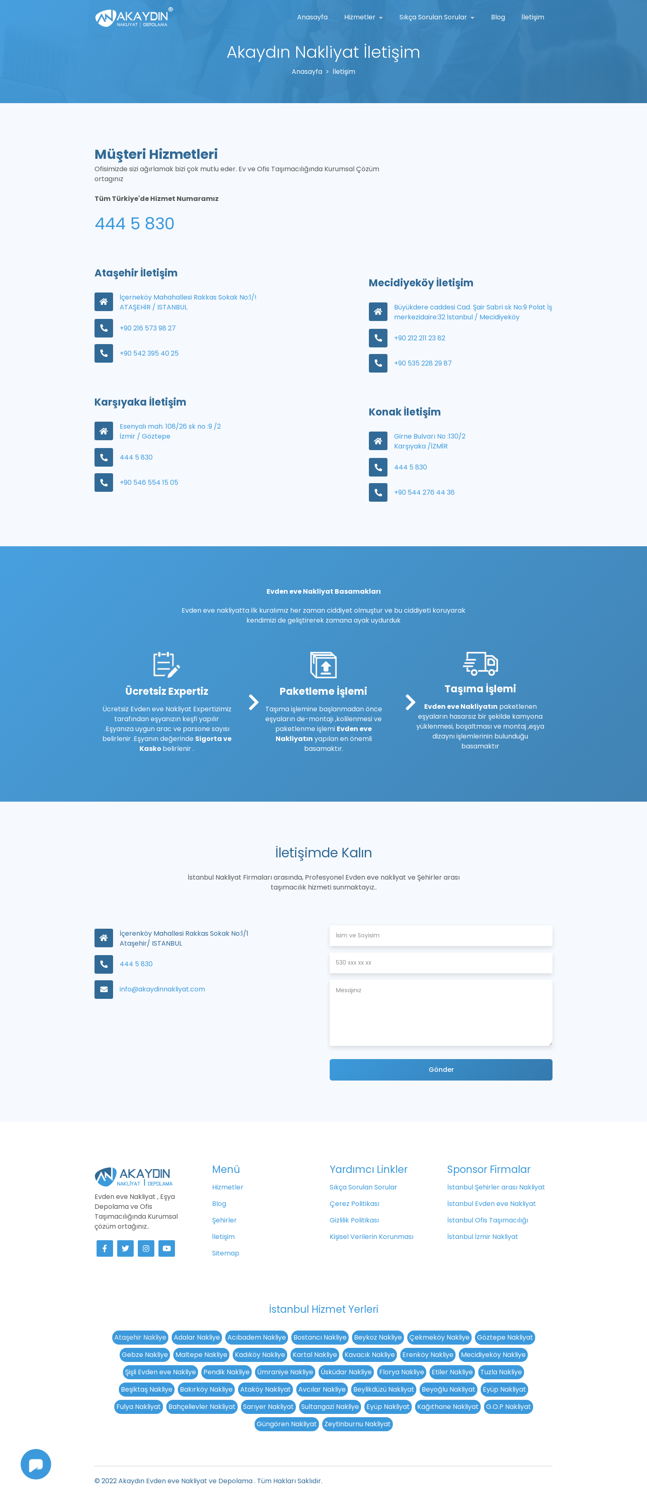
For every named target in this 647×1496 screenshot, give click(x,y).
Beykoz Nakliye (378, 1337)
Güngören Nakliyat (287, 1424)
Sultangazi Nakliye (330, 1406)
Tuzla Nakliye (501, 1372)
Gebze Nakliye (145, 1354)
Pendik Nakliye (226, 1372)
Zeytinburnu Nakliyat (357, 1424)
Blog (498, 17)
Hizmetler (360, 17)
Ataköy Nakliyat (265, 1389)
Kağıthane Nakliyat (448, 1406)
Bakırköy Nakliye (206, 1389)
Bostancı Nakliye (320, 1337)
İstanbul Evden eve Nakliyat (491, 1203)
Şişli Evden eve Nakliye (160, 1372)
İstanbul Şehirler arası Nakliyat (496, 1187)
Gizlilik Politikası (354, 1220)
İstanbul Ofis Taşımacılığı (487, 1220)
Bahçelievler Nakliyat (202, 1406)
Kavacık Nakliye (370, 1354)
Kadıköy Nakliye (260, 1354)
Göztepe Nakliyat (505, 1337)
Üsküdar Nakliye (346, 1372)
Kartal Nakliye (315, 1354)
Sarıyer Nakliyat (268, 1406)
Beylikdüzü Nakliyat (383, 1389)
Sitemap (225, 1253)
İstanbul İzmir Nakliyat (482, 1236)
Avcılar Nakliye (322, 1389)
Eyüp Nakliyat (504, 1389)
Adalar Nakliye (197, 1337)
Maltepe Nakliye (201, 1354)
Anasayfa (312, 17)
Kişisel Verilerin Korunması (371, 1236)
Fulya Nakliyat (138, 1406)
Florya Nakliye (401, 1372)
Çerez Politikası (354, 1203)
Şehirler (224, 1220)
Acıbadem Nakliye (256, 1337)
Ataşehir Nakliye (140, 1337)
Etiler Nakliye (452, 1372)
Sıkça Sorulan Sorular (434, 17)
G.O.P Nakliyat (508, 1406)
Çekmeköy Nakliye (439, 1337)
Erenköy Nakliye (427, 1354)
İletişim (533, 17)
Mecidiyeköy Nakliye (493, 1354)
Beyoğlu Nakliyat (448, 1389)
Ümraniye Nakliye (285, 1372)
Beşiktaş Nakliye (146, 1389)
